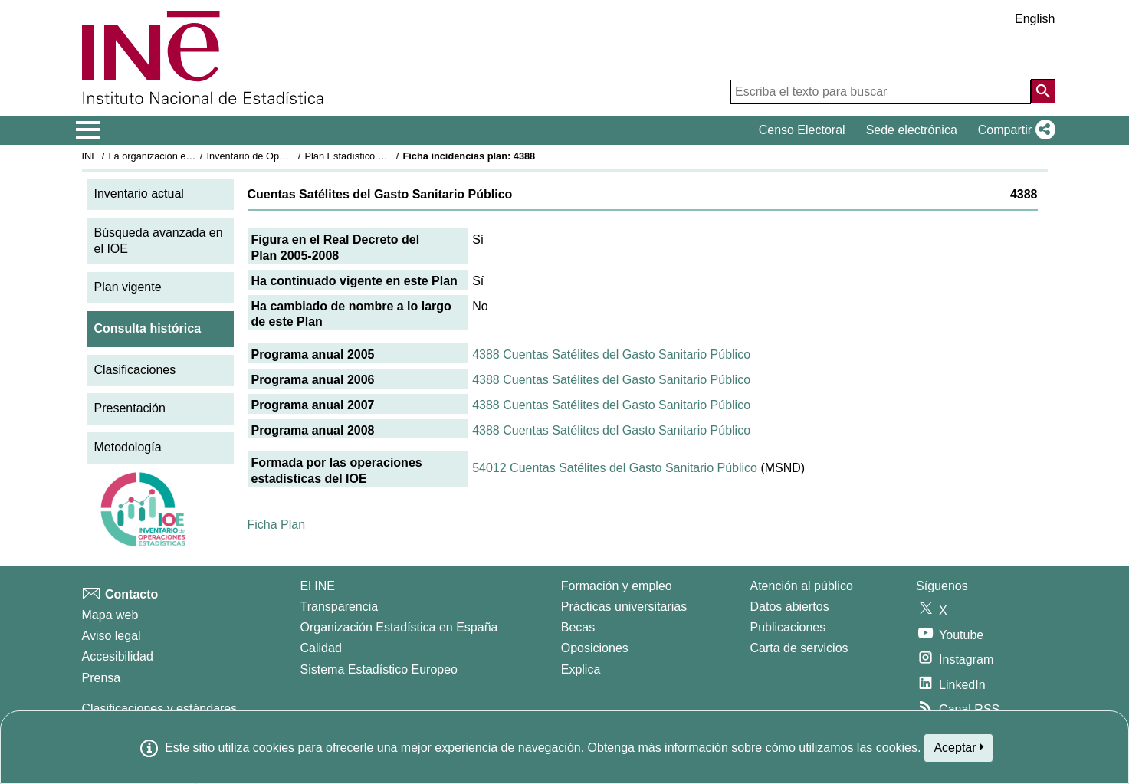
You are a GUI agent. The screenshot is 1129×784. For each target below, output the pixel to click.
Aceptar (958, 747)
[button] (1013, 130)
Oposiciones (594, 647)
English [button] (1035, 18)
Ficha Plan (277, 524)
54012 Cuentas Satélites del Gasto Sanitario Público (614, 467)
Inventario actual (139, 193)
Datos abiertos (789, 606)
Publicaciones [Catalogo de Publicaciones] (788, 627)
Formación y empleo (616, 585)
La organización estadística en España (192, 156)
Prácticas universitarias (624, 606)
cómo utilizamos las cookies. (843, 747)
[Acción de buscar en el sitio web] (1043, 91)
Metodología (128, 447)
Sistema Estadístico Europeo (379, 669)
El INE (317, 585)
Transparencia (339, 606)
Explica (581, 669)
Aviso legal (111, 635)
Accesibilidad (117, 656)
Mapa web (110, 615)
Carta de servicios (799, 647)
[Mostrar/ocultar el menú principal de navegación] (88, 130)
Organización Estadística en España (399, 627)
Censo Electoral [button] (802, 129)
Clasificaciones (135, 369)
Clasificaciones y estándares (160, 708)
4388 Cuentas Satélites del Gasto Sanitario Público (611, 354)
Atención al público (801, 585)
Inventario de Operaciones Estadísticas (291, 156)
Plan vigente (128, 287)
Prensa (101, 677)
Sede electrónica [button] (911, 129)
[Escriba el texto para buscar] (880, 92)
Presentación (130, 408)
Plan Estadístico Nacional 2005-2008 (384, 156)
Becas (578, 627)
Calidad (321, 647)
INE (90, 156)
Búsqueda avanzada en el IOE (158, 240)
